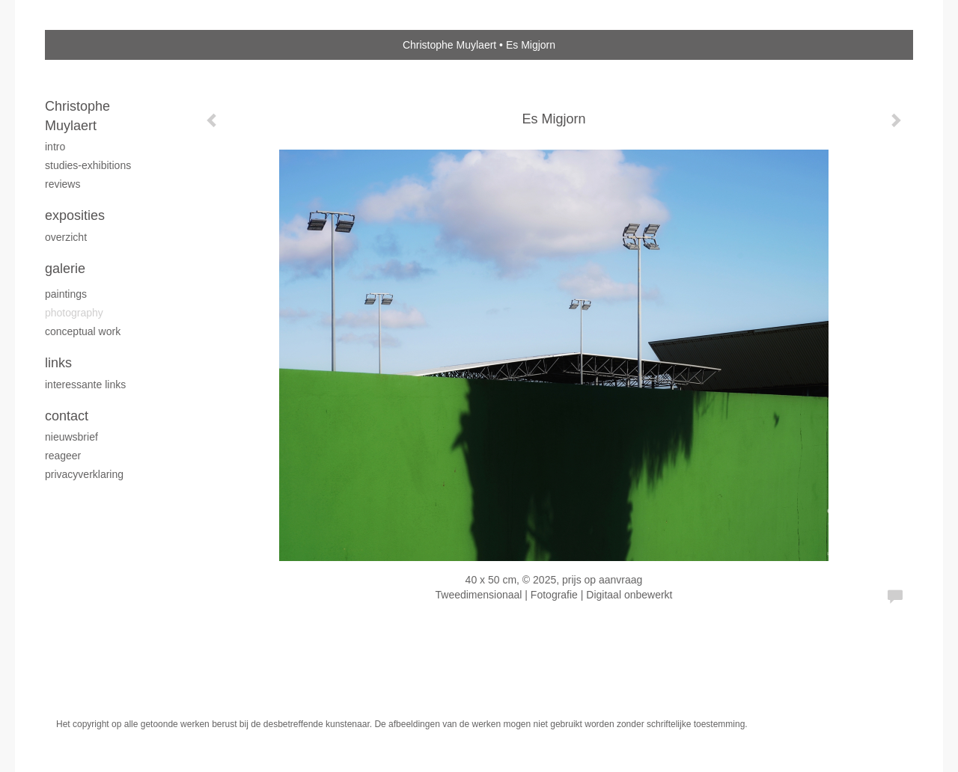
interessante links (85, 384)
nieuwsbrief (71, 437)
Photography (74, 313)
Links (58, 362)
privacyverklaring (84, 474)
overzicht (66, 237)
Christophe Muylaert (449, 45)
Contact (66, 415)
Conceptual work (82, 331)
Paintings (66, 294)
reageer (63, 456)
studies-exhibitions (88, 165)
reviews (62, 184)
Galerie (65, 268)
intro (55, 147)
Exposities (75, 215)
